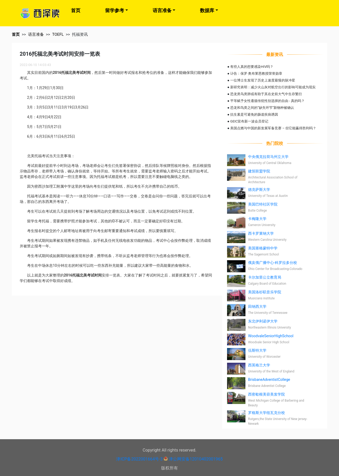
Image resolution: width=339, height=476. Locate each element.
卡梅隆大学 (257, 219)
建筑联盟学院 (259, 171)
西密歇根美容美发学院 (266, 394)
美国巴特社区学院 (263, 204)
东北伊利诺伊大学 (263, 321)
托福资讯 (80, 34)
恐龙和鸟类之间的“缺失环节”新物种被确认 (262, 108)
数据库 (207, 10)
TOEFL (58, 34)
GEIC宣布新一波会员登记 (249, 121)
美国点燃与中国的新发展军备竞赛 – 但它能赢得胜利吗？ (273, 128)
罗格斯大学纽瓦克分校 (266, 413)
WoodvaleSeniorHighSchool (270, 336)
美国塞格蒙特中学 (263, 248)
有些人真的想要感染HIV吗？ (251, 67)
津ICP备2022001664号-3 (139, 459)
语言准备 (162, 10)
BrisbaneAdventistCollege (269, 379)
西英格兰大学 (259, 365)
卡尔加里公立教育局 (264, 277)
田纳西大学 (257, 306)
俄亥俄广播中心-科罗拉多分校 (272, 262)
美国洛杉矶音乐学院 (264, 292)
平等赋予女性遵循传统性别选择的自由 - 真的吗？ (267, 101)
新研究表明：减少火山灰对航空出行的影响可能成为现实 (273, 87)
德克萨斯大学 (259, 189)
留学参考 (114, 10)
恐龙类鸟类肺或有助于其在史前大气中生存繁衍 (266, 94)
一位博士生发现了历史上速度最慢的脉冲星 (262, 80)
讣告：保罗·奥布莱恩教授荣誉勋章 (256, 73)
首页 (75, 10)
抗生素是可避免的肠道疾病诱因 (254, 114)
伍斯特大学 (257, 350)
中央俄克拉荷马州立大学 (268, 157)
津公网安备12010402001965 (196, 459)
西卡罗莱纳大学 (261, 233)
